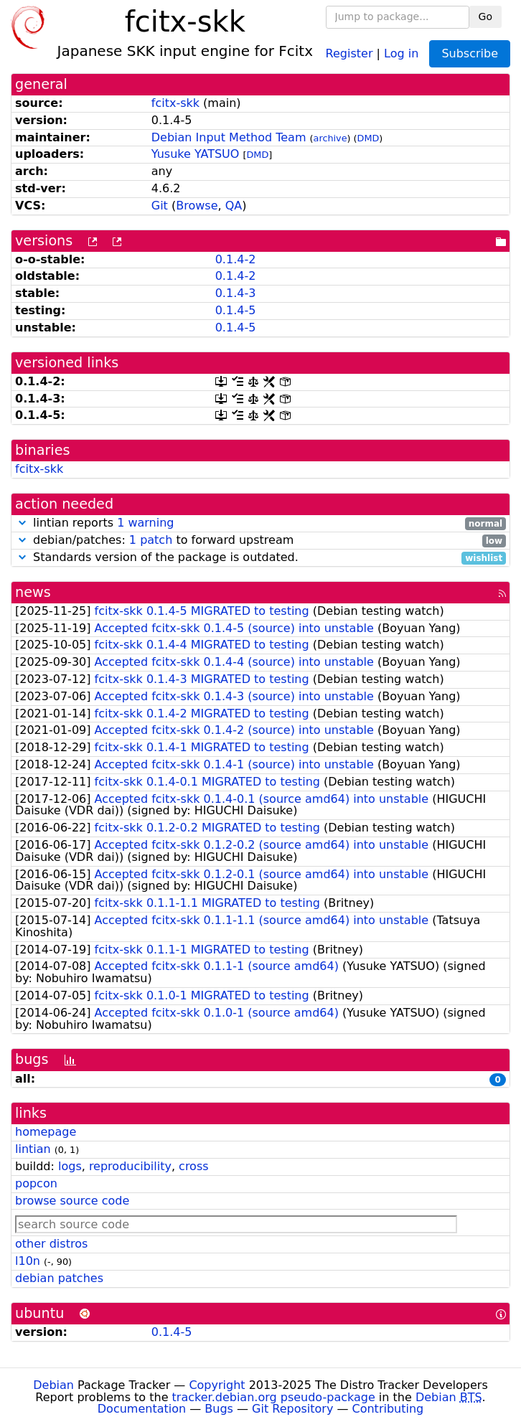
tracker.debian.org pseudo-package (273, 1397)
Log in (401, 53)
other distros (51, 1244)
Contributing (388, 1409)
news (33, 592)
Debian (53, 1385)
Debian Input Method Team (228, 137)
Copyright (217, 1385)
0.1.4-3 (235, 293)
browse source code (72, 1200)
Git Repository (292, 1409)
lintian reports (260, 523)
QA (234, 205)
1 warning (145, 522)
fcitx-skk (175, 103)
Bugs (219, 1409)
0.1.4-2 (235, 259)
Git (159, 205)
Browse (196, 205)
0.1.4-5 (235, 310)
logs (70, 1166)
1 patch (150, 540)
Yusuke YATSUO (195, 154)
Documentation (142, 1409)
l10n (27, 1261)
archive (330, 138)
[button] (22, 522)
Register (349, 53)
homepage (45, 1132)
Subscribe (469, 53)
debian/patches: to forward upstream (260, 540)
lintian (33, 1149)
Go (485, 16)
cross (193, 1166)
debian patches (59, 1278)
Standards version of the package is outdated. (260, 558)
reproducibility (130, 1166)
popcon (36, 1183)
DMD (368, 138)
